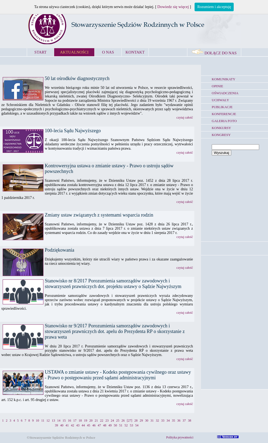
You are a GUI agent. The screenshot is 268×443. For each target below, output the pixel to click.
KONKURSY (221, 128)
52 (126, 425)
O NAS (108, 52)
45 (88, 425)
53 (131, 425)
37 (184, 420)
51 (120, 425)
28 (135, 420)
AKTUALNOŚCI (74, 52)
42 (72, 425)
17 (74, 420)
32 (157, 420)
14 (58, 420)
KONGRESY (221, 135)
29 (141, 420)
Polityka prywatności (179, 437)
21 (96, 420)
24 (112, 420)
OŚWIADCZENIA (225, 93)
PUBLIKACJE (222, 107)
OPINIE (217, 86)
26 (123, 420)
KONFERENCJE (224, 114)
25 (117, 420)
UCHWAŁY (220, 100)
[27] (129, 420)
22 (101, 420)
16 (69, 420)
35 (173, 420)
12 (48, 420)
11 (42, 420)
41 (67, 425)
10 (37, 420)
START (40, 52)
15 (64, 420)
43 (78, 425)
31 (152, 420)
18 (80, 420)
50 (115, 425)
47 (99, 425)
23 (107, 420)
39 (56, 425)
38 (189, 420)
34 (168, 420)
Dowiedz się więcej (173, 7)
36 (178, 420)
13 (53, 420)
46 (94, 425)
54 (137, 425)
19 (85, 420)
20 (90, 420)
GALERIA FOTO (224, 121)
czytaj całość (184, 117)
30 (146, 420)
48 (104, 425)
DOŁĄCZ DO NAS (214, 53)
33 (162, 420)
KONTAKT (134, 52)
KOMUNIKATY (223, 79)
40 (62, 425)
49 (110, 425)
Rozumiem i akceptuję (214, 7)
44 (83, 425)
